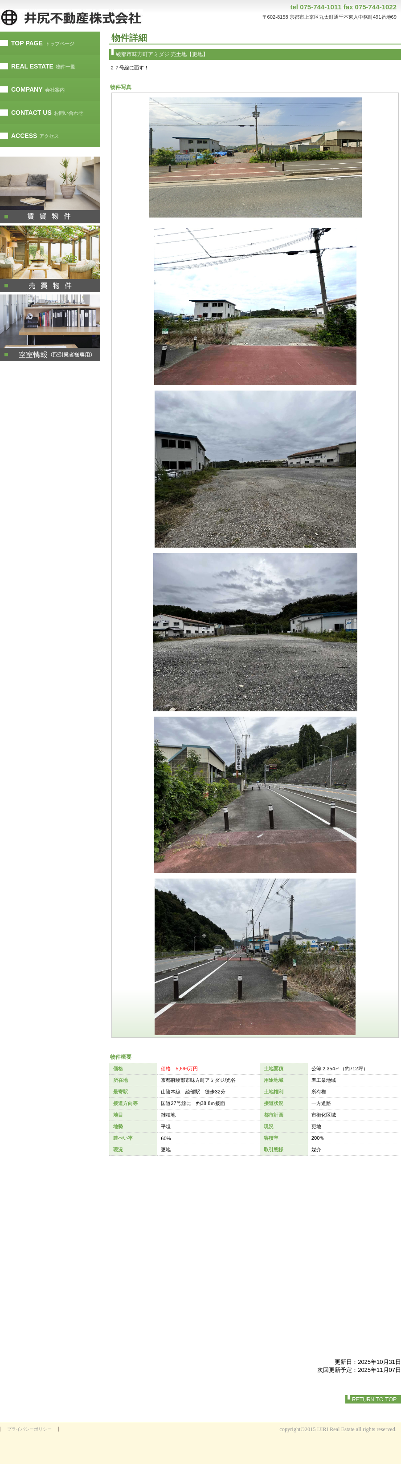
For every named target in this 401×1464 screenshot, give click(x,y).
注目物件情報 (50, 327)
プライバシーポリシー (29, 1429)
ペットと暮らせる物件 (50, 190)
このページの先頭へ (373, 1399)
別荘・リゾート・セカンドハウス (50, 259)
